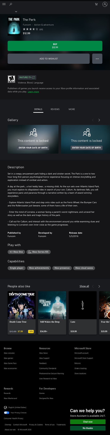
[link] (22, 313)
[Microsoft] (55, 2)
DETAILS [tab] (38, 109)
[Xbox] (8, 11)
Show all (84, 286)
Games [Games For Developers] (42, 393)
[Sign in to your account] (105, 4)
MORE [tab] (72, 109)
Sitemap (8, 425)
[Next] (99, 120)
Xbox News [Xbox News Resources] (43, 353)
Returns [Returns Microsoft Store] (78, 363)
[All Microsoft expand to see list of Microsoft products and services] (4, 4)
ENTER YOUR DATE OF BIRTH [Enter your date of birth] (33, 148)
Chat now (88, 421)
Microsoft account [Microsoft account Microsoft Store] (81, 353)
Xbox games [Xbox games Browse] (8, 358)
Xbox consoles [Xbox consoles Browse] (9, 353)
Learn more (33, 91)
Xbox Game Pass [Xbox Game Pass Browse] (10, 363)
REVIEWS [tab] (55, 109)
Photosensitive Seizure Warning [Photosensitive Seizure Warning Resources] (51, 373)
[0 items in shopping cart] (97, 4)
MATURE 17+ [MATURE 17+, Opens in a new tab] (27, 77)
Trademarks (61, 425)
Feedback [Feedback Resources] (42, 363)
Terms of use (50, 425)
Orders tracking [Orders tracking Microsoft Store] (80, 368)
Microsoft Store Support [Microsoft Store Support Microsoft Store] (84, 358)
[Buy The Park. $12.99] (55, 46)
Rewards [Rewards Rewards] (7, 393)
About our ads (10, 429)
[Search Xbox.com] (11, 4)
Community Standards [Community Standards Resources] (47, 368)
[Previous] (93, 120)
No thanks (88, 428)
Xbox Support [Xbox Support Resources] (44, 358)
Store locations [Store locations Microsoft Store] (80, 373)
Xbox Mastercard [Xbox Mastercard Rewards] (10, 398)
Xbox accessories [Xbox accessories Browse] (10, 368)
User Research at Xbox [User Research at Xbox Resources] (48, 378)
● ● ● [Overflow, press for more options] (97, 58)
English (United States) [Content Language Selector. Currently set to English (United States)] (17, 407)
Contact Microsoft (20, 425)
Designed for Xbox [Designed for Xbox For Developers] (46, 398)
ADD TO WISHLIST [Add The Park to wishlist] (49, 58)
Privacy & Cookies (36, 425)
